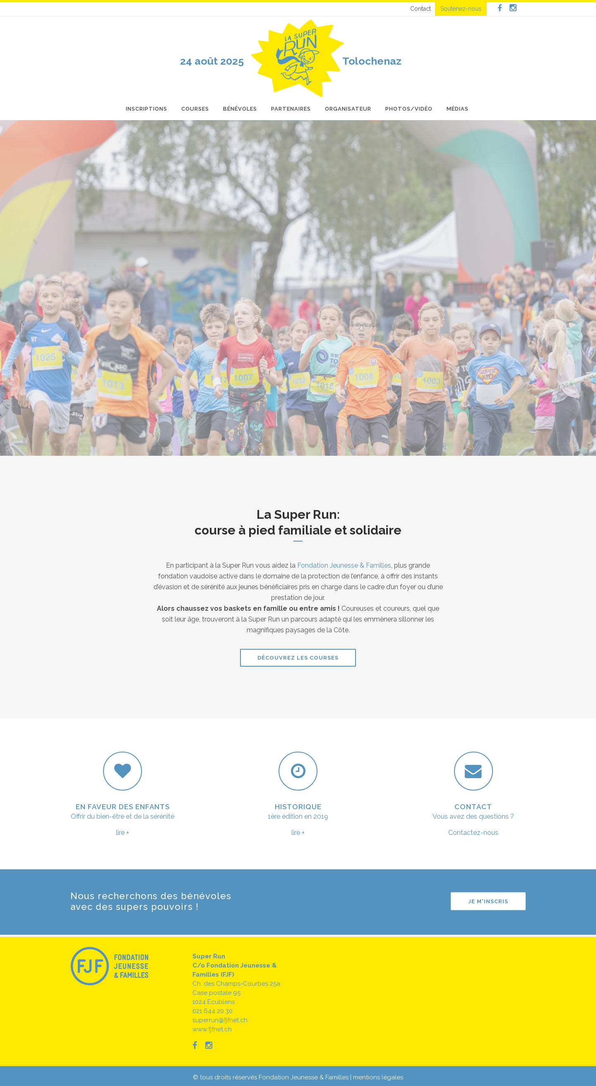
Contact (420, 8)
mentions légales (378, 1077)
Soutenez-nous (460, 8)
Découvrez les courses (298, 658)
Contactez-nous (473, 833)
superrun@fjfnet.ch (220, 1020)
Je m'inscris (488, 901)
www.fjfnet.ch (212, 1029)
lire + (122, 833)
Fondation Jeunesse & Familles (344, 565)
